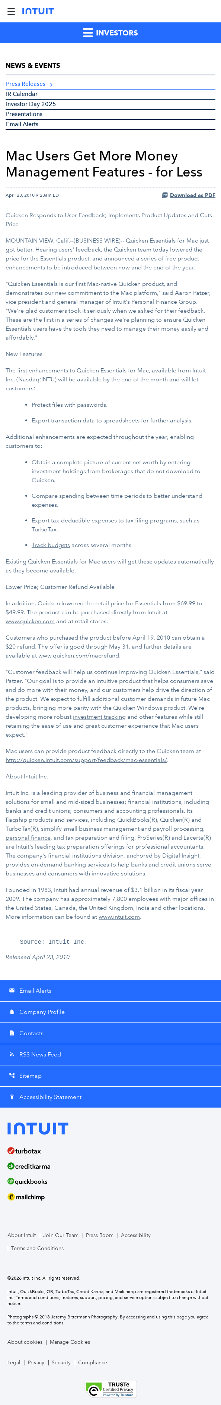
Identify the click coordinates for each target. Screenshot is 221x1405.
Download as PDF (188, 195)
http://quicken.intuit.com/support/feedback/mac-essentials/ (86, 760)
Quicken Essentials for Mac (162, 240)
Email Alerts (22, 124)
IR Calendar (22, 93)
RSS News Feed (35, 1054)
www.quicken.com (30, 621)
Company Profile (37, 1011)
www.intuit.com (119, 916)
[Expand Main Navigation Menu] (11, 11)
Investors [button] (110, 32)
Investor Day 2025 (31, 103)
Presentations (24, 114)
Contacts (26, 1033)
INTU (48, 379)
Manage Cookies (70, 1342)
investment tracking (99, 716)
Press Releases (25, 83)
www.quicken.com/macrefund (78, 655)
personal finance (28, 837)
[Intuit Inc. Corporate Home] (38, 11)
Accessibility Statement (45, 1096)
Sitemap (25, 1075)
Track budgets (51, 545)
